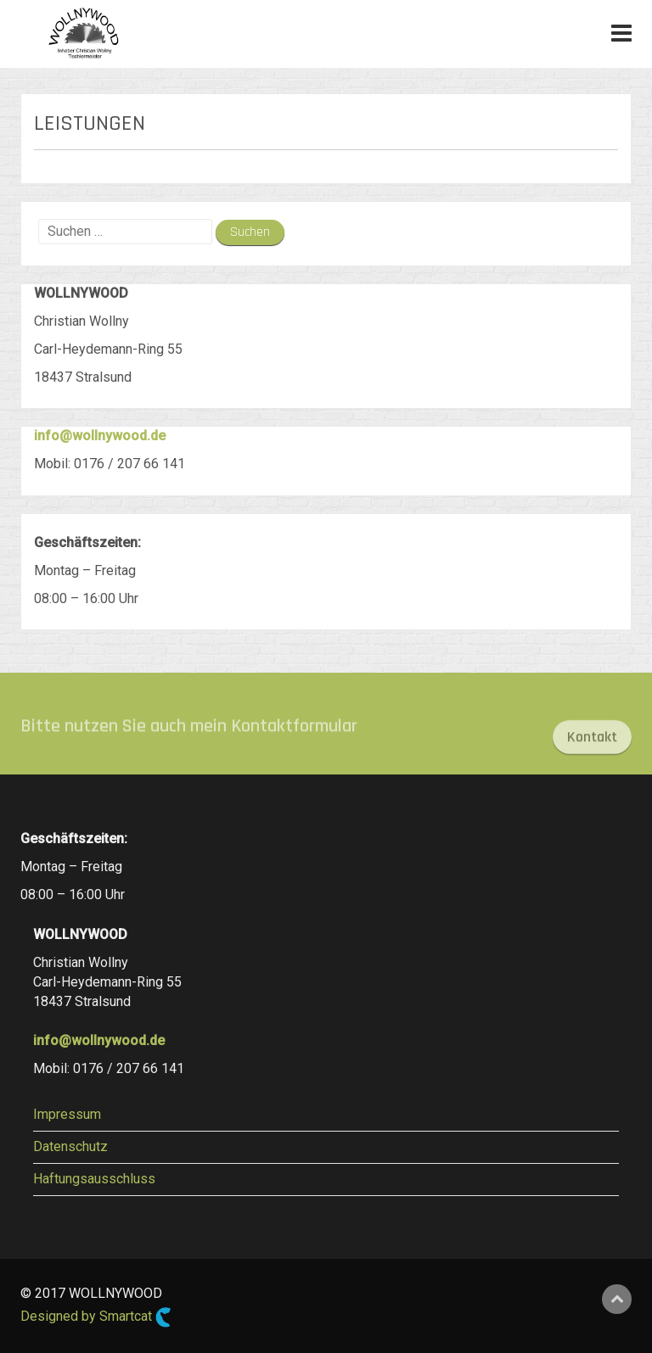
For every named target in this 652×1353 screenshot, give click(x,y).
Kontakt (592, 742)
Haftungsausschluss (94, 1179)
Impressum (67, 1114)
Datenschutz (70, 1146)
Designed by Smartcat (95, 1317)
